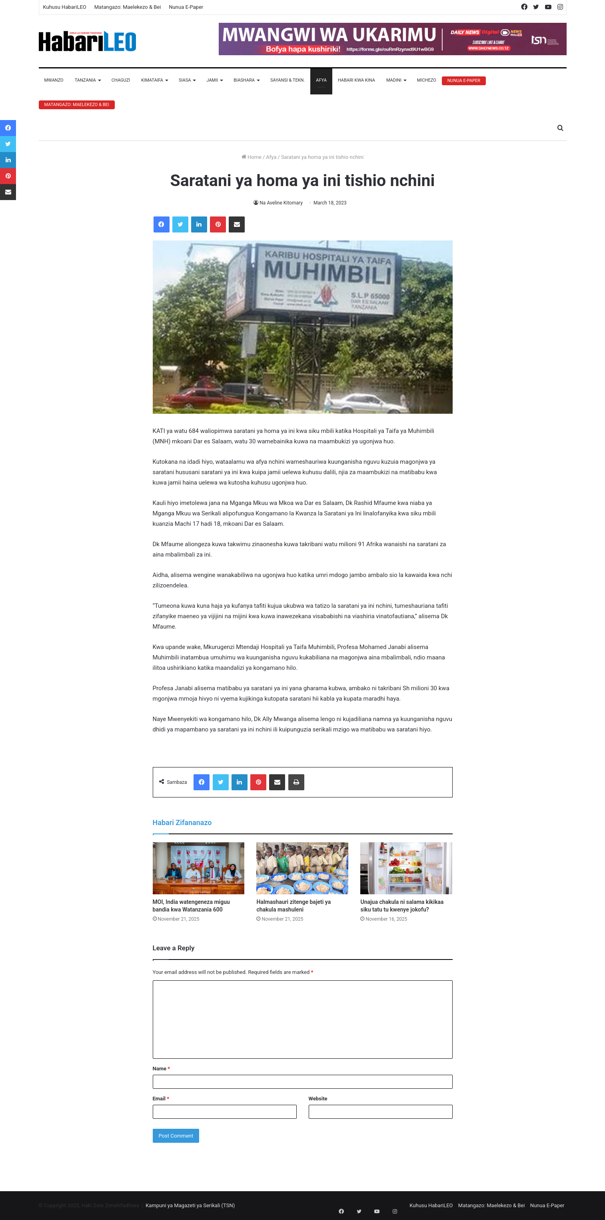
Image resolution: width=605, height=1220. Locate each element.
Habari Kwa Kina (356, 80)
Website (318, 1099)
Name (161, 1069)
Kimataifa (152, 80)
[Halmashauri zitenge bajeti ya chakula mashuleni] (302, 868)
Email (161, 1099)
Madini (393, 80)
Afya (321, 80)
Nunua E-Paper (186, 7)
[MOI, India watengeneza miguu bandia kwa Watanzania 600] (199, 868)
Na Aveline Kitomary (281, 203)
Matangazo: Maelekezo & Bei (127, 7)
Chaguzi (121, 80)
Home (252, 157)
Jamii (212, 80)
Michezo (426, 80)
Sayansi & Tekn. (287, 80)
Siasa (185, 80)
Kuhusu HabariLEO (64, 7)
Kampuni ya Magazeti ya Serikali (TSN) (190, 1205)
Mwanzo (54, 80)
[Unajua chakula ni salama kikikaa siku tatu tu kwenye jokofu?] (406, 868)
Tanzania (85, 80)
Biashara (244, 80)
